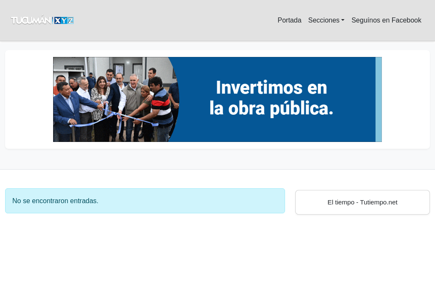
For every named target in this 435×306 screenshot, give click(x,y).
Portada (289, 20)
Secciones (324, 20)
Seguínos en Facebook (386, 20)
